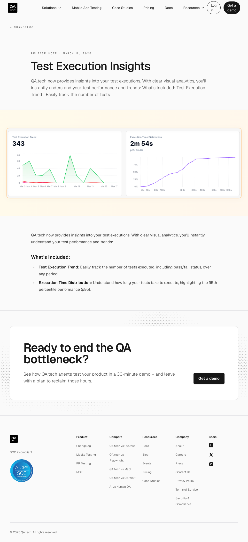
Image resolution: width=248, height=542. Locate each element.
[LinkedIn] (211, 445)
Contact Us (183, 472)
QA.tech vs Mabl (120, 469)
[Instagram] (211, 464)
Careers (181, 455)
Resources (193, 8)
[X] (211, 454)
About (180, 446)
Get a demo (231, 7)
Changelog (22, 27)
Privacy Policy (185, 481)
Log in (214, 7)
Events (146, 463)
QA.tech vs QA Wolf (122, 478)
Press (179, 463)
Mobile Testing (86, 455)
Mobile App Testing (86, 8)
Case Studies (122, 8)
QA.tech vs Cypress (122, 446)
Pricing (148, 8)
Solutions (51, 8)
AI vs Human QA (120, 487)
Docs (169, 8)
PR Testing (83, 463)
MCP (79, 472)
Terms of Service (187, 490)
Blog (145, 455)
